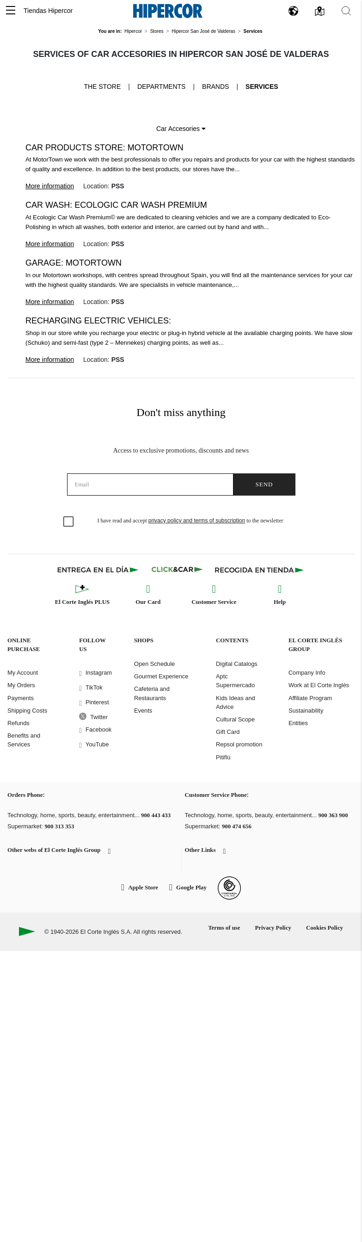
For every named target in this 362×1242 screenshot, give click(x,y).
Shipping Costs (27, 710)
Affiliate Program (310, 698)
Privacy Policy (273, 928)
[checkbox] (68, 522)
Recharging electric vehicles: (98, 320)
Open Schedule (154, 663)
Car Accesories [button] (181, 128)
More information (49, 186)
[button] (10, 10)
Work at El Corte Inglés (318, 685)
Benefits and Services (23, 740)
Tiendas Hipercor (48, 10)
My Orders (21, 685)
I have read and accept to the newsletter (190, 520)
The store (102, 86)
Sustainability (305, 710)
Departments (161, 86)
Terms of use (224, 928)
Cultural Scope (235, 719)
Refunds (18, 723)
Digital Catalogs (237, 663)
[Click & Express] (99, 569)
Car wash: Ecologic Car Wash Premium (116, 205)
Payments (20, 698)
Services (261, 86)
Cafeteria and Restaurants (152, 693)
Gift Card (227, 731)
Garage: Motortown (73, 262)
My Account (22, 672)
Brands (215, 86)
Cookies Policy (324, 928)
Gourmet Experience (161, 676)
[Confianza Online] (229, 888)
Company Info (306, 672)
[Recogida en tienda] (259, 569)
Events (143, 710)
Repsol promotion (239, 744)
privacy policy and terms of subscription (196, 520)
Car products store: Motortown (104, 147)
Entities (298, 723)
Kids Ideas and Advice (235, 702)
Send (264, 484)
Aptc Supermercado (235, 681)
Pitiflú (223, 757)
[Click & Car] (177, 569)
